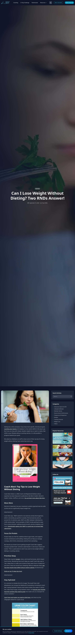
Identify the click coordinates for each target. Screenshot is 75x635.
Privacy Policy (31, 632)
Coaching (15, 2)
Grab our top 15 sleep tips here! (13, 571)
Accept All (68, 631)
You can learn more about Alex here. (34, 498)
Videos (55, 423)
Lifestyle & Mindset (58, 409)
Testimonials (35, 2)
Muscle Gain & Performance (60, 413)
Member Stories (57, 411)
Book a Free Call (69, 2)
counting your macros (10, 429)
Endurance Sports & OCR (59, 407)
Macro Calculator (58, 2)
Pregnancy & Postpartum (60, 415)
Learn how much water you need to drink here (17, 597)
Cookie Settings (58, 631)
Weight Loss (56, 421)
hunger (18, 559)
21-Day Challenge (24, 2)
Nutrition (37, 188)
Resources (43, 2)
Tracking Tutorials (58, 419)
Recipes (55, 417)
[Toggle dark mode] (50, 2)
